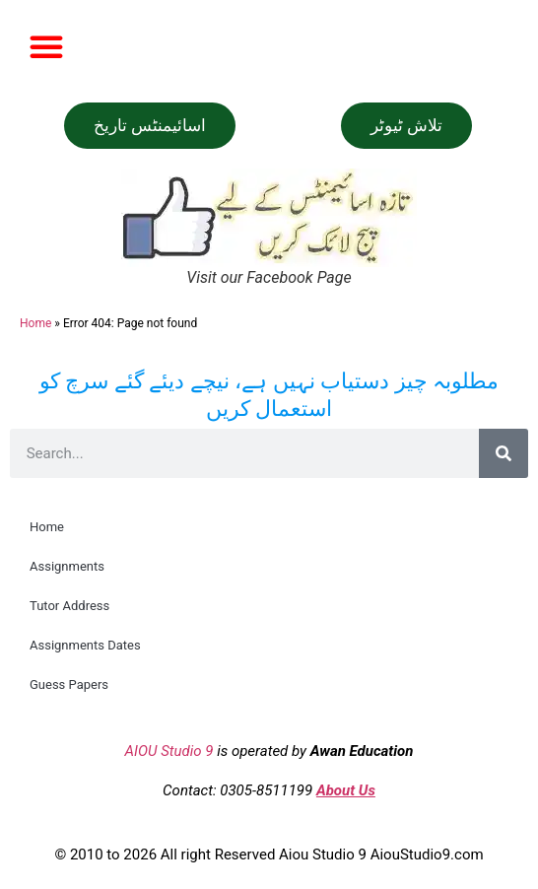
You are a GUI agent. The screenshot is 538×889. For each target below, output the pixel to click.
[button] (46, 46)
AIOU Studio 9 (169, 751)
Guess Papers (69, 684)
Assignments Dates (85, 645)
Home (35, 323)
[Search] (503, 453)
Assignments (67, 566)
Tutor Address (69, 605)
